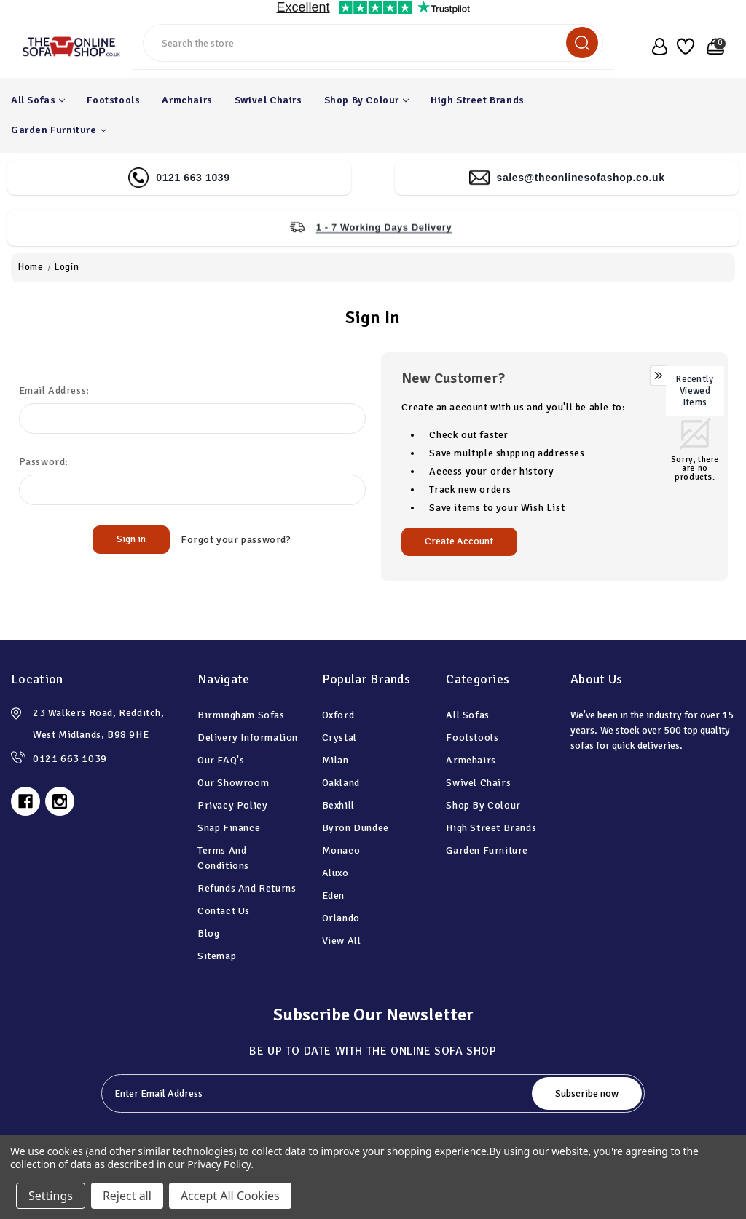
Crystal (339, 737)
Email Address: (54, 390)
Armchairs (187, 100)
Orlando (341, 918)
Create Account (459, 541)
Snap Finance (228, 828)
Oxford (338, 715)
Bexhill (338, 805)
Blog (208, 933)
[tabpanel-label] (318, 1093)
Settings (50, 1196)
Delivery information (247, 737)
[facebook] (25, 801)
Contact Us (223, 911)
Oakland (341, 783)
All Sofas (38, 100)
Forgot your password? (236, 539)
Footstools (113, 100)
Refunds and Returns (246, 888)
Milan (335, 760)
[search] (582, 42)
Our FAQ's (220, 760)
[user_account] (656, 46)
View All (341, 940)
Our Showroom (233, 783)
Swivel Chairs (268, 100)
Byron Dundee (355, 828)
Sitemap (216, 956)
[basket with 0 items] (712, 46)
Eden (333, 895)
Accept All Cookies (230, 1196)
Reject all (127, 1196)
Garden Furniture (58, 130)
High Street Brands (478, 100)
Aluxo (335, 873)
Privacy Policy (232, 805)
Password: (43, 462)
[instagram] (59, 801)
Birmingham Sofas (241, 715)
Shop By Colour (366, 100)
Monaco (341, 850)
